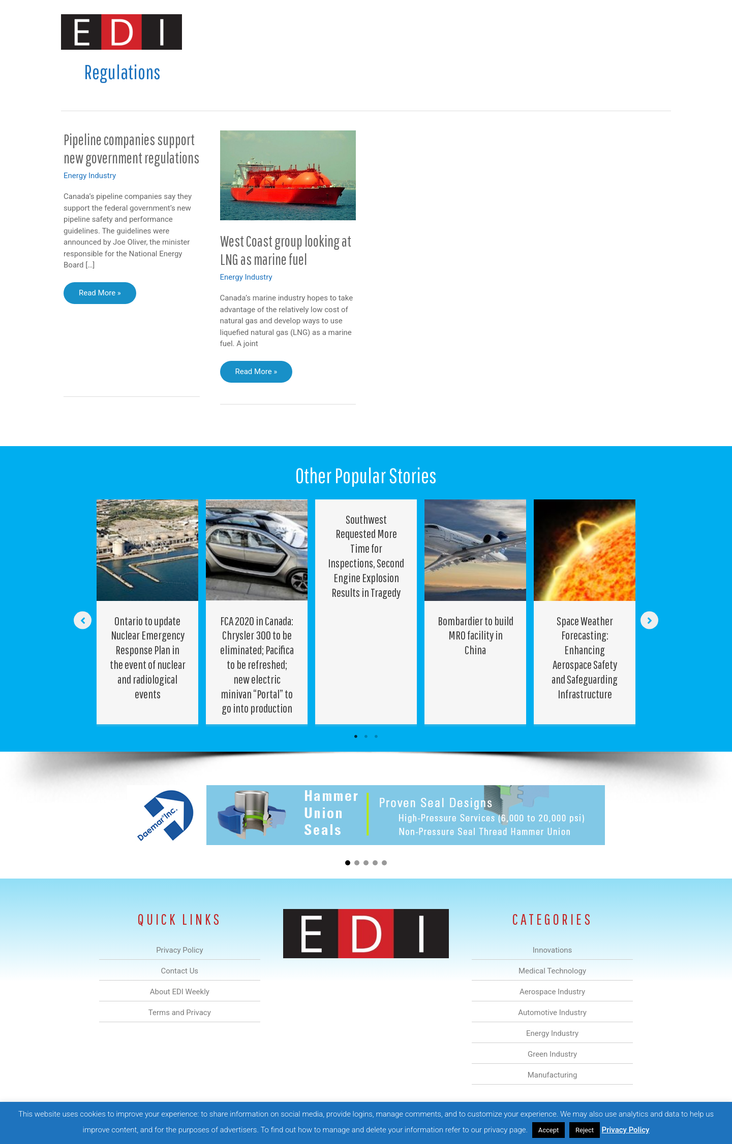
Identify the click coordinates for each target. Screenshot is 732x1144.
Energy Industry (90, 175)
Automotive (392, 32)
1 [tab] (356, 736)
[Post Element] (147, 612)
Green (477, 32)
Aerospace (339, 32)
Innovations (246, 32)
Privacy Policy (626, 1129)
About (577, 32)
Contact (617, 32)
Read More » (99, 295)
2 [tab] (366, 736)
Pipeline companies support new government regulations (131, 148)
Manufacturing (527, 32)
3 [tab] (376, 736)
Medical (294, 32)
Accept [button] (548, 1130)
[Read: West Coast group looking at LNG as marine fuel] (288, 174)
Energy (439, 32)
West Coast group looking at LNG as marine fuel (285, 250)
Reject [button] (584, 1130)
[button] (655, 32)
